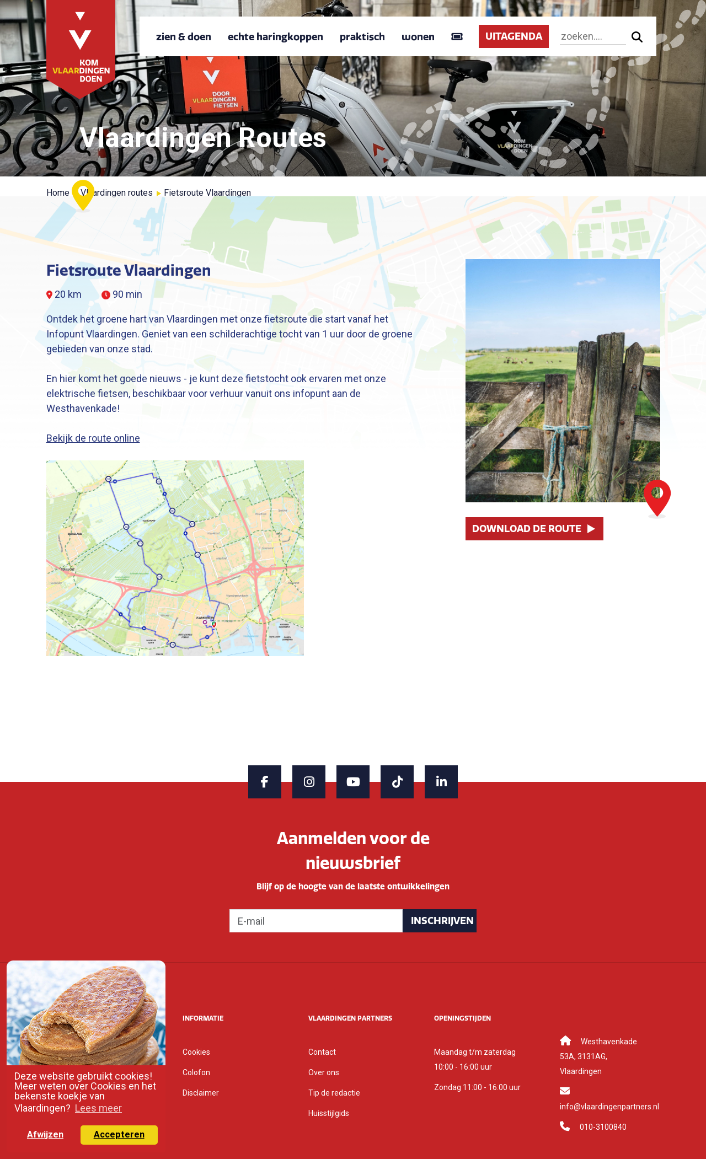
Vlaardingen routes (117, 192)
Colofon (196, 1072)
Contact (322, 1052)
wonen (418, 36)
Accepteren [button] (119, 1134)
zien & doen (183, 36)
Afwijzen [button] (45, 1134)
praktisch (362, 36)
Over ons (323, 1072)
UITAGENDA (513, 36)
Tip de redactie (334, 1092)
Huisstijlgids (328, 1113)
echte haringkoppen (275, 36)
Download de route (526, 528)
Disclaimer (201, 1092)
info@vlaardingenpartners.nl (609, 1106)
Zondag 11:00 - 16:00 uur (477, 1087)
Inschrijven (442, 920)
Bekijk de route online (93, 438)
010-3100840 (603, 1127)
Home (57, 192)
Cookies (196, 1052)
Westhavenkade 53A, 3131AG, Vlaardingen (598, 1056)
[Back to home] (81, 49)
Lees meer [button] (98, 1108)
